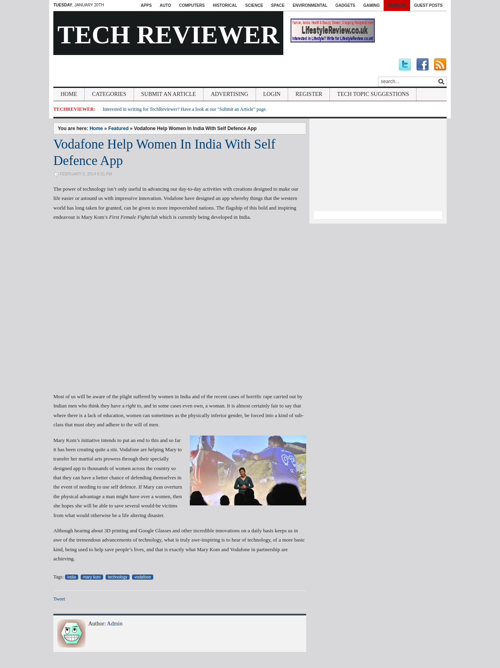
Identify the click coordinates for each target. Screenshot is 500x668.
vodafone (142, 577)
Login (272, 94)
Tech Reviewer (168, 34)
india (71, 577)
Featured (118, 128)
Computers (192, 5)
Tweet (59, 599)
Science (254, 5)
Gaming (371, 5)
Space (278, 5)
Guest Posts (428, 5)
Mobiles (397, 5)
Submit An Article (168, 94)
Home (69, 94)
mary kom (92, 577)
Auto (165, 5)
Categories (109, 94)
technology (117, 577)
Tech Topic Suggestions (373, 94)
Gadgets (345, 5)
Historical (225, 5)
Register (308, 94)
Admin (114, 624)
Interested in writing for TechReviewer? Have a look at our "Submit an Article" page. (185, 109)
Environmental (310, 5)
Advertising (229, 94)
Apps (146, 5)
